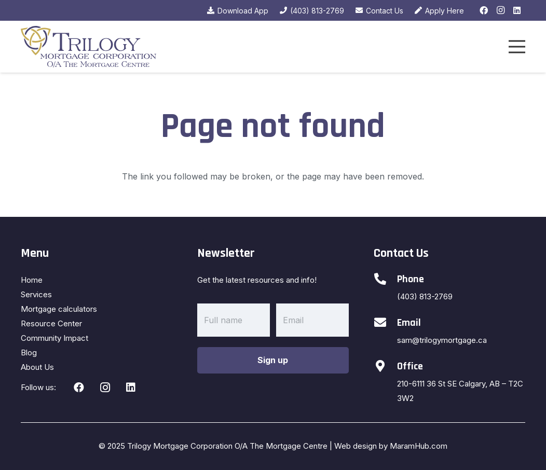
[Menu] (517, 47)
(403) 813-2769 (425, 296)
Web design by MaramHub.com (390, 446)
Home (32, 280)
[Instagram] (500, 10)
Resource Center (51, 323)
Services (36, 294)
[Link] (88, 46)
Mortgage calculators (59, 309)
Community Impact (54, 338)
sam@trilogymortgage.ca (442, 340)
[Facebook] (483, 10)
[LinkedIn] (517, 10)
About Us (37, 367)
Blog (29, 352)
